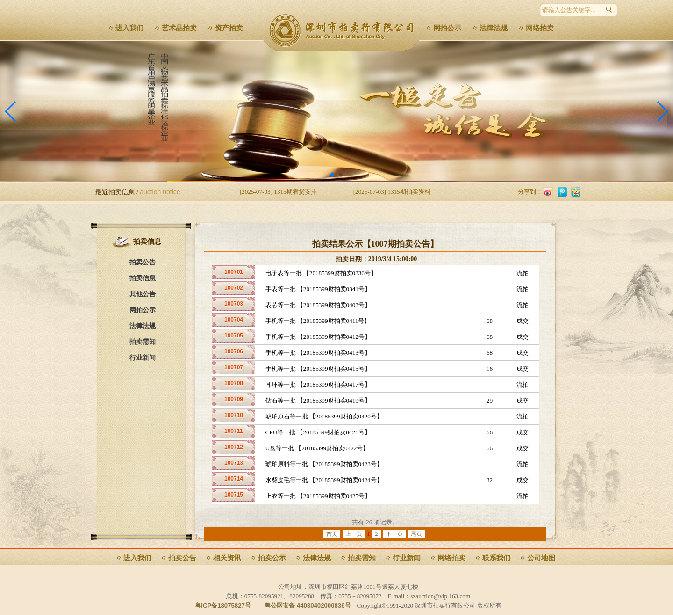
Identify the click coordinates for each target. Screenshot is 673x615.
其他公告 (142, 294)
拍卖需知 (142, 341)
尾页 (416, 534)
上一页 (353, 534)
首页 (331, 534)
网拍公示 (447, 28)
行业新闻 (142, 357)
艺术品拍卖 (179, 28)
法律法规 (494, 28)
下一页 (394, 534)
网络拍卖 (540, 28)
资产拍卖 (229, 28)
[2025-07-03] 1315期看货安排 (278, 191)
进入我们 (129, 28)
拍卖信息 (142, 278)
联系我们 (496, 558)
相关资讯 (227, 558)
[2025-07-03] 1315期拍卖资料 (391, 191)
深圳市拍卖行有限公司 (344, 30)
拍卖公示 (272, 558)
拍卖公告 (142, 262)
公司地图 (541, 558)
